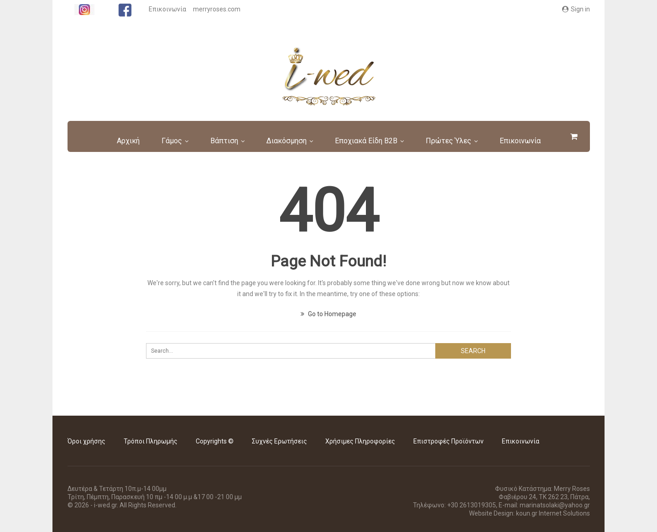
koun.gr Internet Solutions (553, 513)
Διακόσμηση (295, 140)
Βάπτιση (231, 140)
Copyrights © (215, 441)
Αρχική (132, 140)
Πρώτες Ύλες (460, 140)
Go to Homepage (328, 314)
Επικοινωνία (167, 9)
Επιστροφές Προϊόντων (448, 441)
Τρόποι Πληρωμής (150, 441)
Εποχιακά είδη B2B (376, 140)
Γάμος (177, 140)
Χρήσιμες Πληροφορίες (360, 441)
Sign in (576, 9)
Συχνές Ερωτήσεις (279, 441)
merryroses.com (216, 9)
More (520, 140)
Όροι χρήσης (86, 441)
